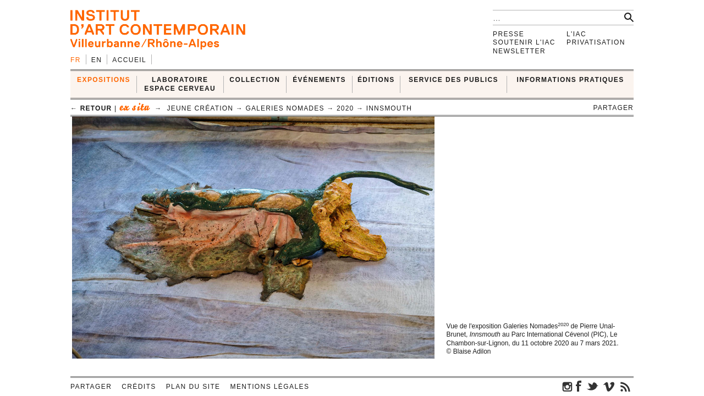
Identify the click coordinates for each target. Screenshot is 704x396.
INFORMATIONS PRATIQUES (570, 80)
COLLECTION (254, 80)
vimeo (609, 386)
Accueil (129, 60)
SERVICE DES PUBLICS (453, 80)
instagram (567, 386)
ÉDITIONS (376, 80)
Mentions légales (270, 387)
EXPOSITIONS (103, 80)
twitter (592, 386)
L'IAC (576, 34)
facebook (578, 386)
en (96, 60)
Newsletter (519, 51)
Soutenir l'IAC (524, 42)
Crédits (139, 387)
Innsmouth (389, 108)
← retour (91, 108)
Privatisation (595, 42)
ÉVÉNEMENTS (319, 80)
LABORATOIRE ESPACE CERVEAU (180, 84)
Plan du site (193, 387)
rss (625, 386)
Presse (508, 34)
